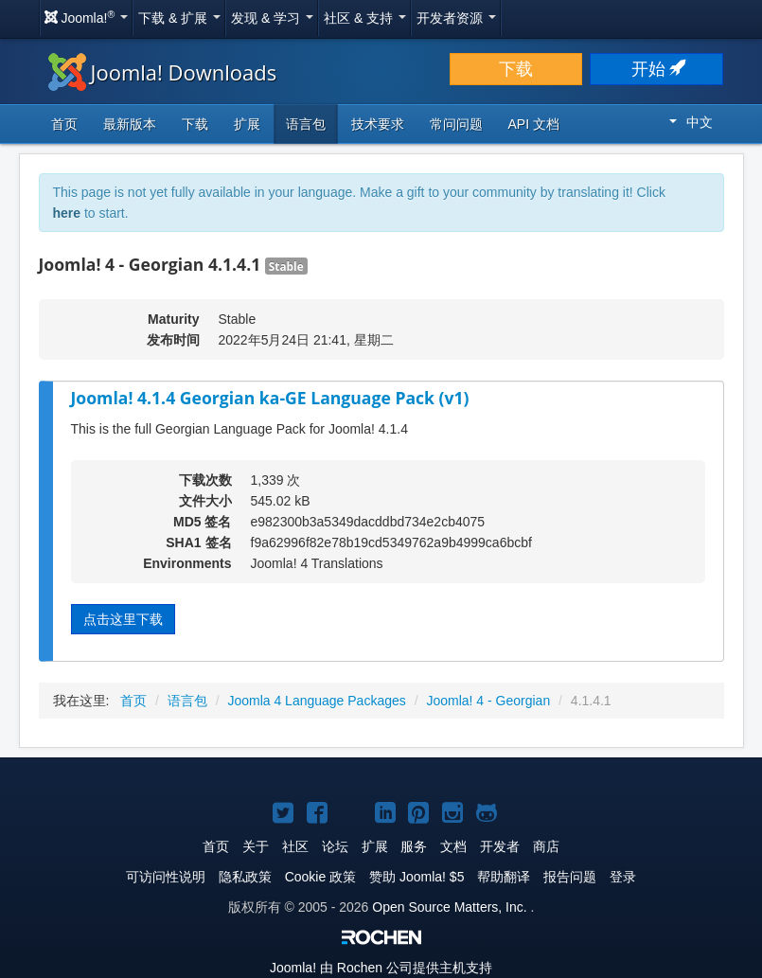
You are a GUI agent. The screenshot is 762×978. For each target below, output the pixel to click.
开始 (657, 69)
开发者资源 (456, 18)
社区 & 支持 (365, 18)
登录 (623, 876)
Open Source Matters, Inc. (449, 907)
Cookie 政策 (320, 876)
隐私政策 (245, 876)
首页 (64, 124)
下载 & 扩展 (179, 18)
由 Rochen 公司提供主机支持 (381, 967)
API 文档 (533, 124)
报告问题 (569, 876)
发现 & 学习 (272, 18)
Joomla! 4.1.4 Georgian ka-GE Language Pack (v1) (270, 397)
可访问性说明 (165, 876)
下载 (516, 69)
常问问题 (456, 124)
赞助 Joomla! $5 (416, 876)
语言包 (306, 124)
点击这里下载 (123, 619)
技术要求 (377, 124)
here (67, 213)
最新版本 (129, 124)
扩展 (247, 124)
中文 (691, 122)
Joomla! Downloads (162, 72)
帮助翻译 (503, 876)
